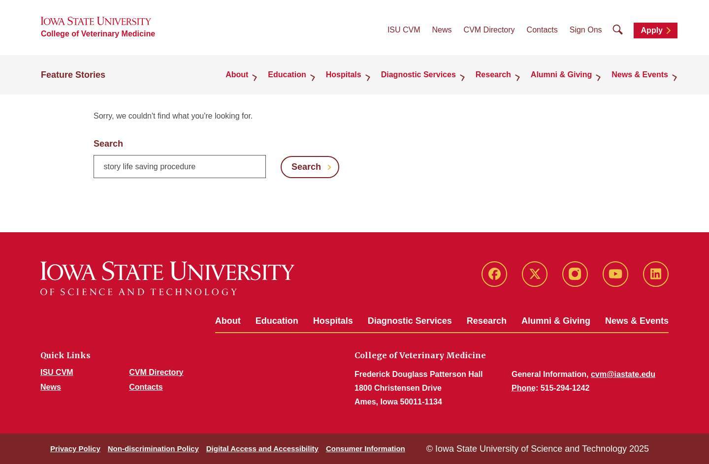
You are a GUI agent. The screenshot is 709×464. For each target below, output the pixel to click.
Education (277, 321)
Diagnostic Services (410, 321)
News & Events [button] (640, 74)
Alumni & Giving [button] (561, 74)
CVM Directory (489, 30)
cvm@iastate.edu (623, 374)
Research (487, 321)
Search (108, 144)
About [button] (237, 74)
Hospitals (333, 321)
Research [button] (493, 74)
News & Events (637, 321)
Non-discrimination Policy (153, 448)
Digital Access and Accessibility (262, 448)
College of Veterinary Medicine (98, 34)
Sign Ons (586, 30)
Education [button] (287, 74)
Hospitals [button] (343, 74)
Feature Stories (73, 75)
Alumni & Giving (555, 321)
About (228, 321)
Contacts (542, 30)
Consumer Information (365, 448)
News (442, 30)
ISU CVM (403, 30)
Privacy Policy (75, 448)
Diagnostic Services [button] (418, 74)
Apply (652, 30)
